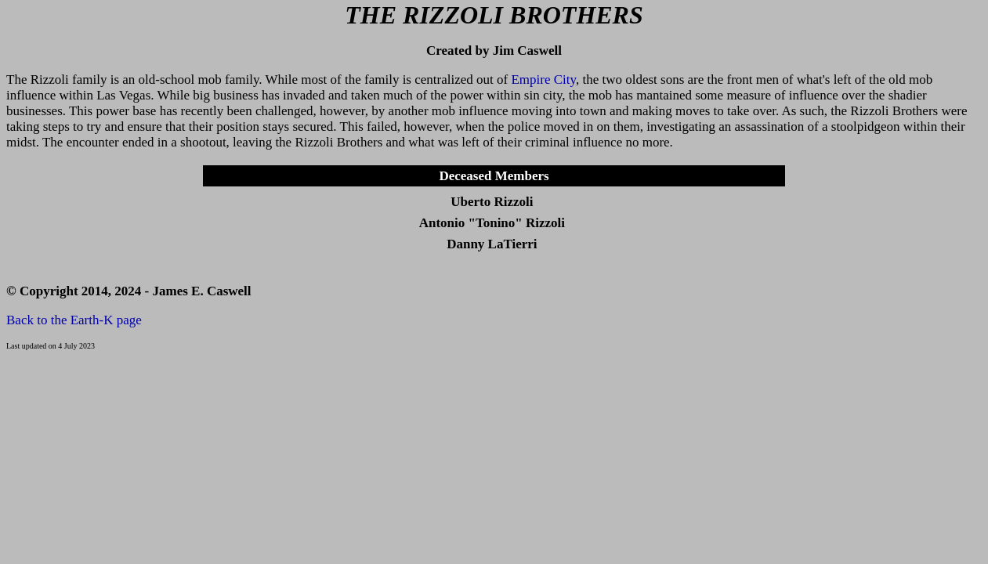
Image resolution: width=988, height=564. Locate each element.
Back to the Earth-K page (74, 320)
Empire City (543, 79)
